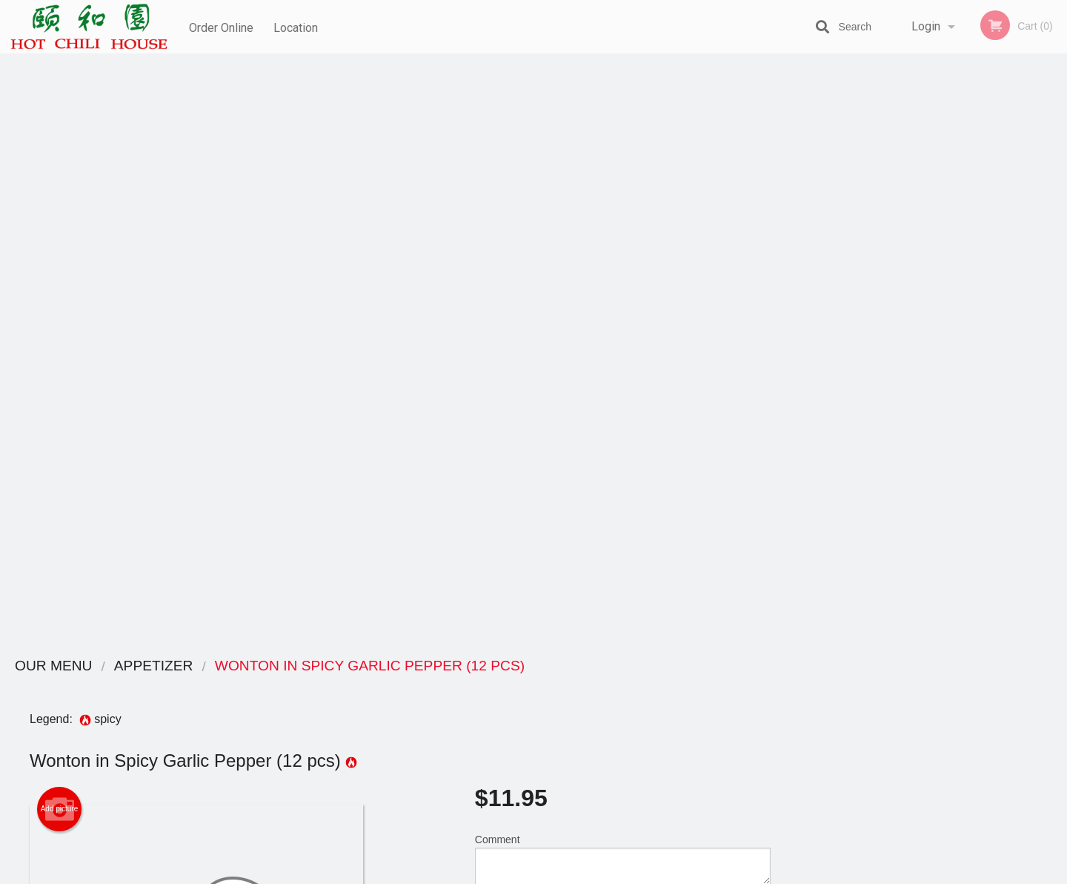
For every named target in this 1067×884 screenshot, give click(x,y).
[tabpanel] (934, 314)
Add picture (60, 219)
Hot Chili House (226, 666)
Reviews (624, 685)
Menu (495, 685)
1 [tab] (889, 410)
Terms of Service (558, 873)
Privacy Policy (635, 722)
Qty (520, 328)
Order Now (933, 86)
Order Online (221, 26)
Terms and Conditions (652, 704)
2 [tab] (911, 410)
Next (1055, 314)
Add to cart (629, 333)
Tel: (768, 722)
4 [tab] (955, 410)
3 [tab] (933, 410)
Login (925, 26)
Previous (811, 314)
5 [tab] (978, 410)
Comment (623, 268)
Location (297, 26)
